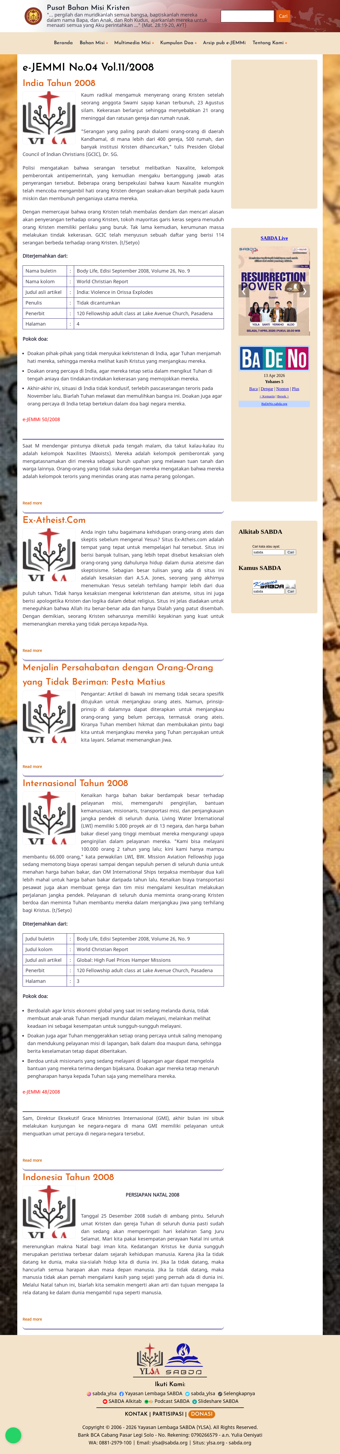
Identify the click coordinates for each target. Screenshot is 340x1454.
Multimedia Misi (132, 43)
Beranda (63, 43)
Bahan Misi (92, 43)
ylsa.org (215, 1442)
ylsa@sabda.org (170, 1442)
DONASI (201, 1414)
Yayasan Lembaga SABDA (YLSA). (175, 1427)
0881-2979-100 (115, 1442)
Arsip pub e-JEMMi (224, 43)
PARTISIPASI (168, 1414)
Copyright (93, 1427)
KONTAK (136, 1414)
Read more (32, 503)
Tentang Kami (268, 43)
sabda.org (240, 1442)
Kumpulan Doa (176, 43)
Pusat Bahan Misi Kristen (88, 8)
